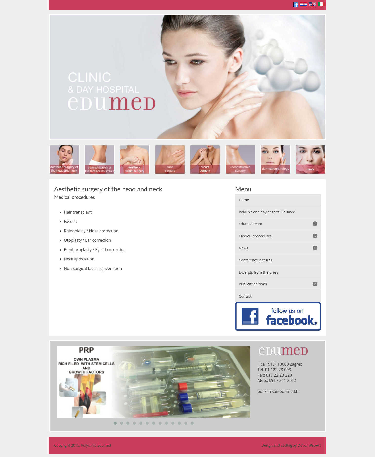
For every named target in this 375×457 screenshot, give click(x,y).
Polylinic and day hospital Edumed (267, 212)
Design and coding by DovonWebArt (291, 445)
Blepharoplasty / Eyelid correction (95, 249)
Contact (245, 296)
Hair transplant (78, 212)
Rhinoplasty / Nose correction (91, 231)
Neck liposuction (79, 259)
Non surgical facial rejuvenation (93, 268)
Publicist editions (278, 284)
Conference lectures (255, 260)
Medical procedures (278, 236)
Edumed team (278, 223)
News (278, 248)
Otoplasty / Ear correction (87, 240)
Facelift (70, 221)
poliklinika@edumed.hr (279, 391)
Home (244, 200)
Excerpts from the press (258, 272)
